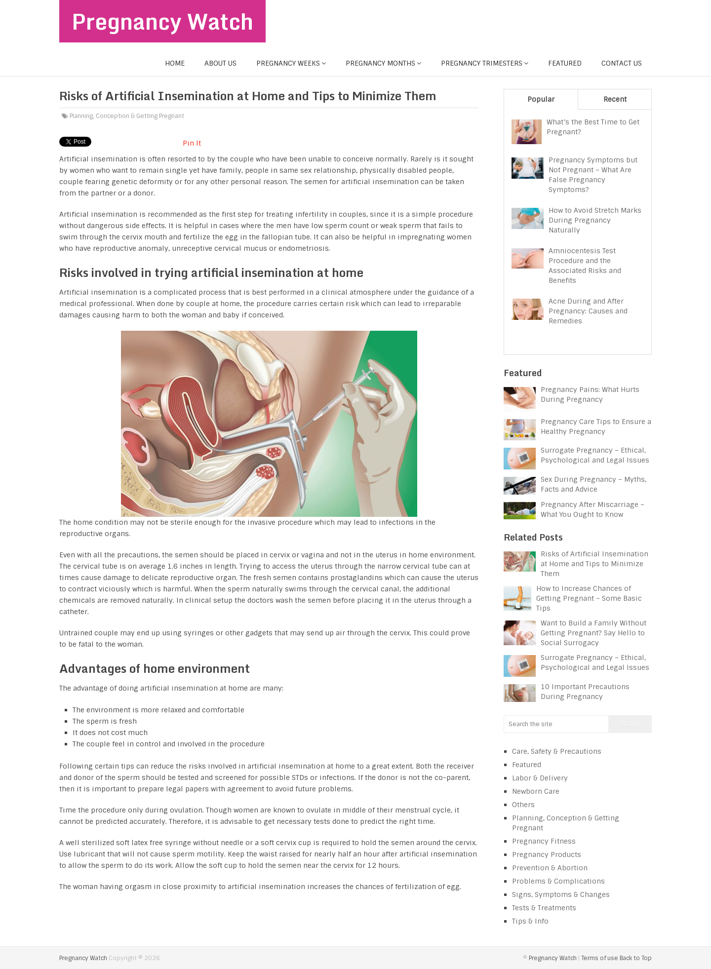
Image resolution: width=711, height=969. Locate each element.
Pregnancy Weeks (288, 63)
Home (175, 63)
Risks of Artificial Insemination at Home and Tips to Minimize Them (594, 563)
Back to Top (636, 958)
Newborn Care (535, 791)
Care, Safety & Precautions (556, 751)
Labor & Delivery (540, 778)
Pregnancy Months (380, 63)
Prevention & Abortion (550, 867)
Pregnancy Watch (162, 21)
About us (220, 63)
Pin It (192, 143)
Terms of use (599, 958)
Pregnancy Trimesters (481, 63)
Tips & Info (530, 921)
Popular (540, 99)
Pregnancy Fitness (544, 841)
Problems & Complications (558, 881)
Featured (565, 63)
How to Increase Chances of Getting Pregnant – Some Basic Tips (589, 598)
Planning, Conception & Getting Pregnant (127, 116)
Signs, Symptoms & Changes (561, 894)
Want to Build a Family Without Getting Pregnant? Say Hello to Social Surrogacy (593, 633)
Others (523, 804)
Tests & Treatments (544, 907)
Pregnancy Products (546, 854)
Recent (615, 99)
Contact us (621, 63)
